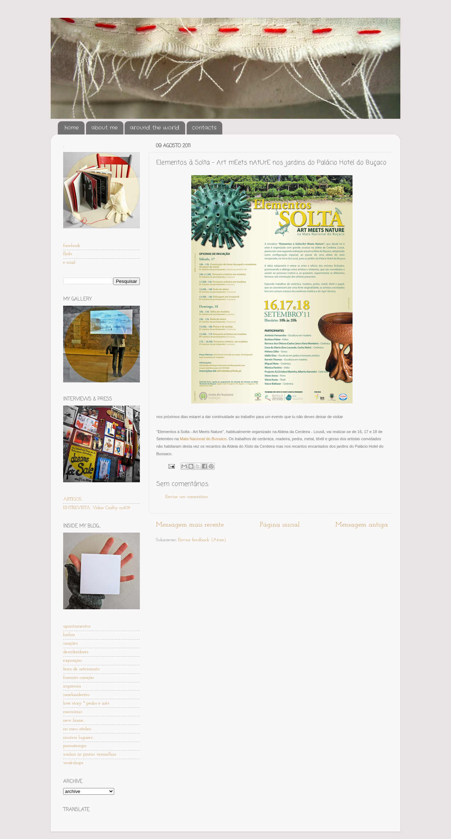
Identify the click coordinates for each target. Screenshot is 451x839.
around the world (154, 128)
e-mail (69, 262)
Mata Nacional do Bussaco (203, 439)
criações (70, 643)
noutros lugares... (79, 737)
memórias (72, 712)
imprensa (72, 686)
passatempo (74, 745)
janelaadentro (76, 694)
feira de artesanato (81, 669)
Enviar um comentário (186, 496)
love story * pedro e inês (86, 703)
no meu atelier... (78, 729)
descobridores (75, 652)
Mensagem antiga (361, 525)
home (72, 128)
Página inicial (280, 525)
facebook (71, 245)
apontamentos (77, 626)
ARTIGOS (72, 499)
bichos (69, 634)
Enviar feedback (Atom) (202, 540)
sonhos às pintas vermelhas (89, 754)
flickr (67, 253)
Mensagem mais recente (190, 525)
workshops (73, 763)
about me (104, 128)
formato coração (78, 677)
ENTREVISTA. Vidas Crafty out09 (97, 507)
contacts (204, 128)
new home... (74, 720)
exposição (72, 660)
